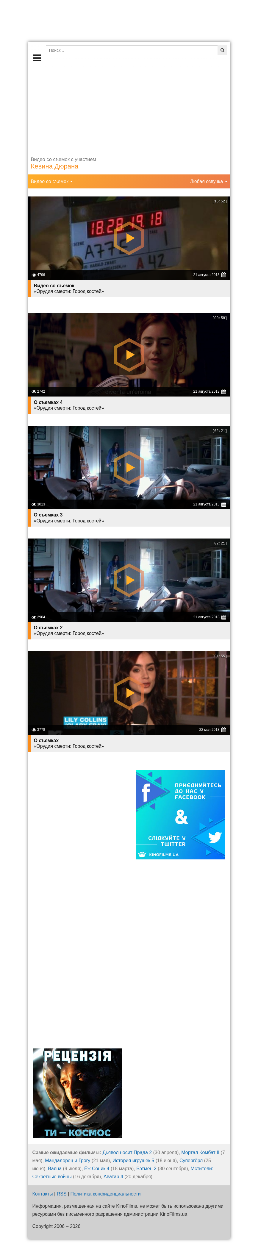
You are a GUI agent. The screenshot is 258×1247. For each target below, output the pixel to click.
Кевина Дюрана (55, 166)
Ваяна (55, 1168)
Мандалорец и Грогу (67, 1160)
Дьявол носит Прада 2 (127, 1152)
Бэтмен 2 (146, 1168)
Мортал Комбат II (200, 1152)
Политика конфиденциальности (106, 1193)
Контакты (42, 1193)
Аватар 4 (113, 1176)
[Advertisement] (129, 108)
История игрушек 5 (133, 1160)
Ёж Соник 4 (96, 1168)
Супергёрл (191, 1160)
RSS (62, 1193)
